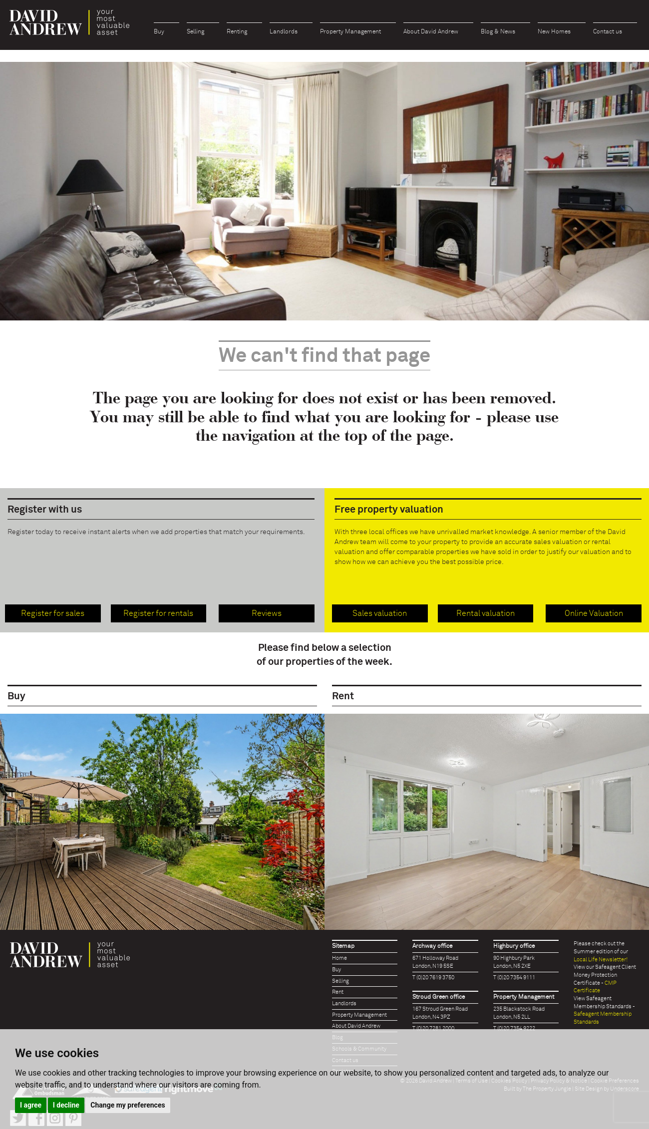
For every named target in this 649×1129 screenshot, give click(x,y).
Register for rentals (158, 613)
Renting (237, 32)
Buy (159, 32)
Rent (337, 992)
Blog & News (498, 32)
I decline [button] (66, 1105)
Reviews (267, 613)
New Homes (554, 32)
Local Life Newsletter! (601, 959)
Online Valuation (594, 613)
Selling (195, 32)
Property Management (350, 32)
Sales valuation (379, 613)
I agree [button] (30, 1105)
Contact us (607, 32)
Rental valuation (485, 613)
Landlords (284, 32)
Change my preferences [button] (127, 1105)
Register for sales (52, 613)
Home (339, 958)
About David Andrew (430, 32)
